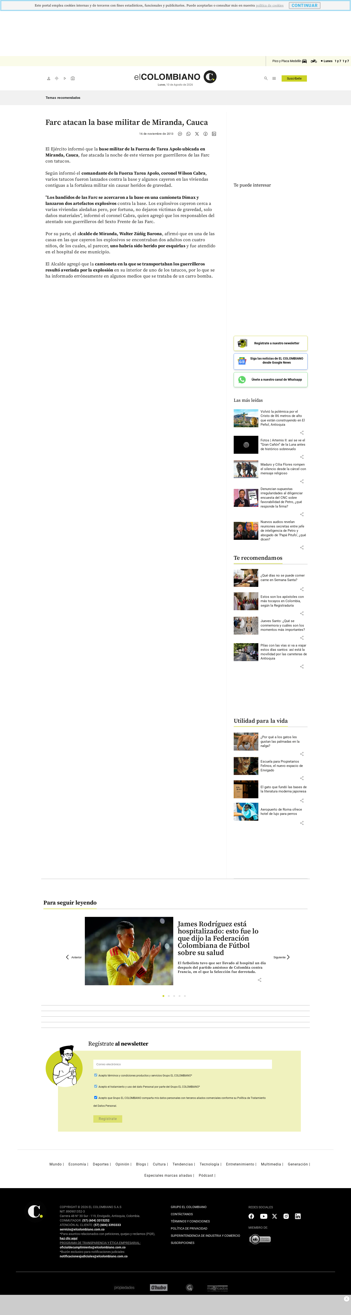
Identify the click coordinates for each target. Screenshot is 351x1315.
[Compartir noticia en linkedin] (214, 134)
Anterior (74, 955)
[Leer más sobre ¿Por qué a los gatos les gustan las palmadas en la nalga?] (284, 739)
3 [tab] (175, 995)
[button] (302, 430)
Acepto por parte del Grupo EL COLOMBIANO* (149, 1084)
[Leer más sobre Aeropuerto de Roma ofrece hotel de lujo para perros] (284, 809)
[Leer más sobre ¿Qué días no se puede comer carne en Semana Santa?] (284, 575)
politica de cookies (270, 5)
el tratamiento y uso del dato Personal (130, 1084)
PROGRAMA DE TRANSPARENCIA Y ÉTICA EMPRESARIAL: (100, 1240)
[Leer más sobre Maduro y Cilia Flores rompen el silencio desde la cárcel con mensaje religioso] (284, 467)
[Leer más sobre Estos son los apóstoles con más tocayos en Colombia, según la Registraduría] (284, 599)
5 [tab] (186, 995)
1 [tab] (164, 995)
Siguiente (282, 955)
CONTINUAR (305, 5)
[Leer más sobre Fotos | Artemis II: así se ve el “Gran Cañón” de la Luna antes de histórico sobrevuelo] (284, 442)
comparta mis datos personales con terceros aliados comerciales (181, 1096)
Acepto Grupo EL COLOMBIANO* (145, 1073)
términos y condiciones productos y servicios (135, 1073)
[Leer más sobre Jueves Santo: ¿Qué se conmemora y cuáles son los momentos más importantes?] (284, 623)
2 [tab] (170, 995)
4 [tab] (181, 995)
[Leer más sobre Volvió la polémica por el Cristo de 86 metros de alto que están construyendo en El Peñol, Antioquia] (284, 416)
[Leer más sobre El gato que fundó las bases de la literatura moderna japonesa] (284, 787)
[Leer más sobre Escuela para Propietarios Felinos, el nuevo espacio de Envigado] (284, 763)
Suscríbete (294, 78)
